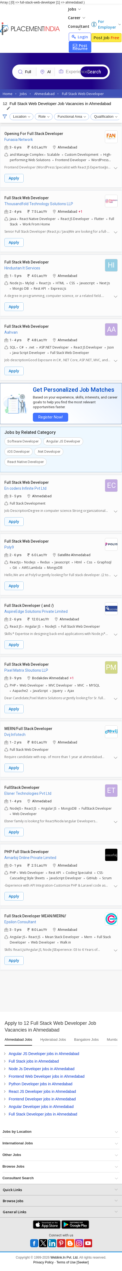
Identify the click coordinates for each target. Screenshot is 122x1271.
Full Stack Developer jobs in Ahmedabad (43, 1114)
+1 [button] (80, 211)
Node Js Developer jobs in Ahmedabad (41, 1069)
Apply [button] (14, 178)
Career (76, 17)
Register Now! (50, 417)
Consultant (78, 27)
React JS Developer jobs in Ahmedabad (42, 1091)
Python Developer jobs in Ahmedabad (40, 1084)
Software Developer (23, 441)
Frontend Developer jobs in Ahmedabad (42, 1099)
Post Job (106, 37)
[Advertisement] (51, 993)
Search (94, 72)
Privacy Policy (43, 1262)
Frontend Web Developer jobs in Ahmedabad (47, 1076)
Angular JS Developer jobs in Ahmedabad (44, 1054)
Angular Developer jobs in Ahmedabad (41, 1106)
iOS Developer (18, 451)
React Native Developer (25, 462)
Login (80, 36)
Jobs (74, 9)
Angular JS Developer (63, 441)
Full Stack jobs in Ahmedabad (34, 1061)
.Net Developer (48, 451)
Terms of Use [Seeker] (73, 1262)
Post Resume (80, 47)
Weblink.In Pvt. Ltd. (65, 1257)
